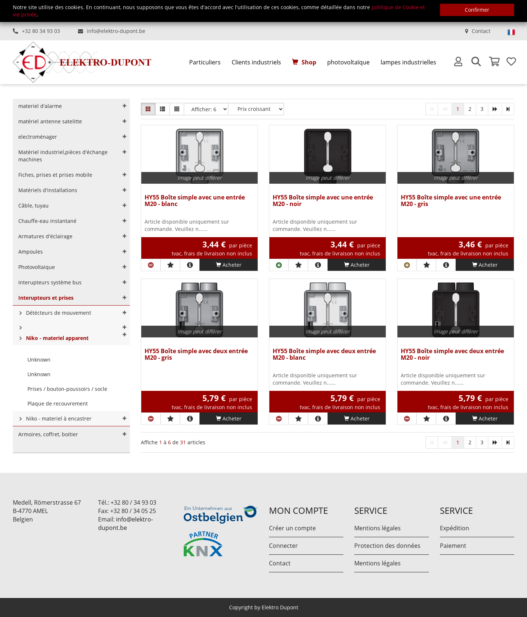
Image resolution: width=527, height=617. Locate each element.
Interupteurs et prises (46, 297)
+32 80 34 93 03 (41, 30)
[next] (495, 109)
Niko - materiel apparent (57, 337)
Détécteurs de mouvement (58, 312)
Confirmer (477, 9)
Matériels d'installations (47, 190)
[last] (508, 109)
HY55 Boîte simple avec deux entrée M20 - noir (452, 355)
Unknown (39, 359)
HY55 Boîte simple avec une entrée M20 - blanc (195, 201)
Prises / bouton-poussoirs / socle (67, 388)
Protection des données (387, 546)
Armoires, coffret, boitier (48, 434)
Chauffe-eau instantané (47, 220)
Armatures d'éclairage (45, 236)
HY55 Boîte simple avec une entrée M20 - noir (323, 201)
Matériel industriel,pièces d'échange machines (63, 156)
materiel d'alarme (40, 105)
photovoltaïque (348, 62)
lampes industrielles (408, 62)
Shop (309, 62)
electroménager (37, 136)
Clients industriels (256, 62)
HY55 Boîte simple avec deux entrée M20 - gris (196, 355)
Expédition (454, 528)
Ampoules (30, 251)
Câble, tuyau (33, 205)
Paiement (453, 546)
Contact (481, 30)
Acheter (229, 264)
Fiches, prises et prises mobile (55, 174)
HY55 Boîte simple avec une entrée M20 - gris (451, 201)
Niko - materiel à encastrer (58, 418)
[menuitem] (205, 62)
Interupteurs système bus (50, 282)
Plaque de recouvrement (57, 403)
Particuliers (205, 62)
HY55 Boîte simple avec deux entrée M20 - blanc (324, 355)
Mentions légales (377, 528)
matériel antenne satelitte (50, 121)
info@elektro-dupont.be (116, 30)
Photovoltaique (36, 266)
